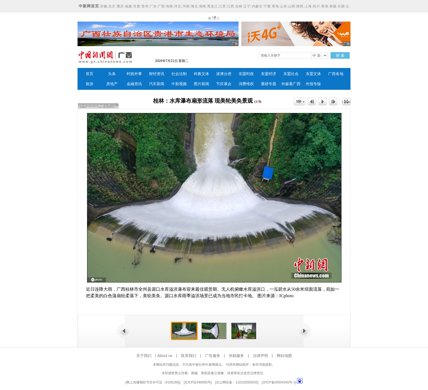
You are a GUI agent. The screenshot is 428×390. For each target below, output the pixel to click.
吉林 (238, 6)
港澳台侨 (223, 74)
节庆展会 (223, 84)
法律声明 (260, 355)
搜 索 (340, 55)
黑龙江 (212, 6)
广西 (161, 6)
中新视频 (179, 84)
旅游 (89, 84)
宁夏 (267, 6)
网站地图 (284, 355)
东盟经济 (268, 74)
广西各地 (335, 74)
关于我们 (143, 355)
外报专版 (313, 84)
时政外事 (134, 74)
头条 (112, 74)
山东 (283, 6)
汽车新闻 (156, 84)
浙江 (216, 18)
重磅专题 (268, 84)
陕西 (300, 6)
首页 (89, 74)
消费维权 (246, 84)
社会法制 (179, 74)
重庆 (120, 6)
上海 (308, 6)
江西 (230, 6)
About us (164, 355)
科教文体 (201, 74)
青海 (275, 6)
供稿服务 (236, 355)
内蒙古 (257, 6)
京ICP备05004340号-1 (279, 382)
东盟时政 (246, 74)
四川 (316, 6)
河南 (186, 6)
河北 (177, 6)
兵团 (341, 6)
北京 (111, 6)
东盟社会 (291, 74)
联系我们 (188, 355)
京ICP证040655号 (198, 382)
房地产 (112, 84)
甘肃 (136, 6)
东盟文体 (313, 74)
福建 (128, 6)
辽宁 (247, 6)
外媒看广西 (291, 84)
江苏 (222, 6)
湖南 (202, 6)
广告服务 (212, 355)
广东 (153, 6)
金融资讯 (134, 84)
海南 (169, 6)
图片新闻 (201, 84)
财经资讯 (156, 74)
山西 (291, 6)
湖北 (194, 6)
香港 (324, 6)
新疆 (333, 6)
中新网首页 (89, 6)
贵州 (144, 6)
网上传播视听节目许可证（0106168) (153, 382)
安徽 (103, 6)
